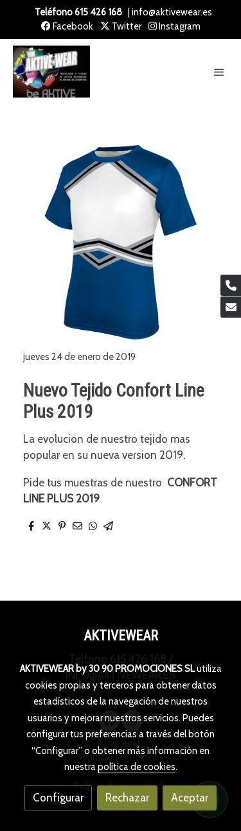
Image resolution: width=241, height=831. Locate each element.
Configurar (58, 797)
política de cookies (136, 767)
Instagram (174, 26)
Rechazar (127, 797)
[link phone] (230, 285)
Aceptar (189, 797)
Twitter (120, 26)
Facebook (67, 26)
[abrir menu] (219, 72)
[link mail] (230, 307)
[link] (51, 72)
